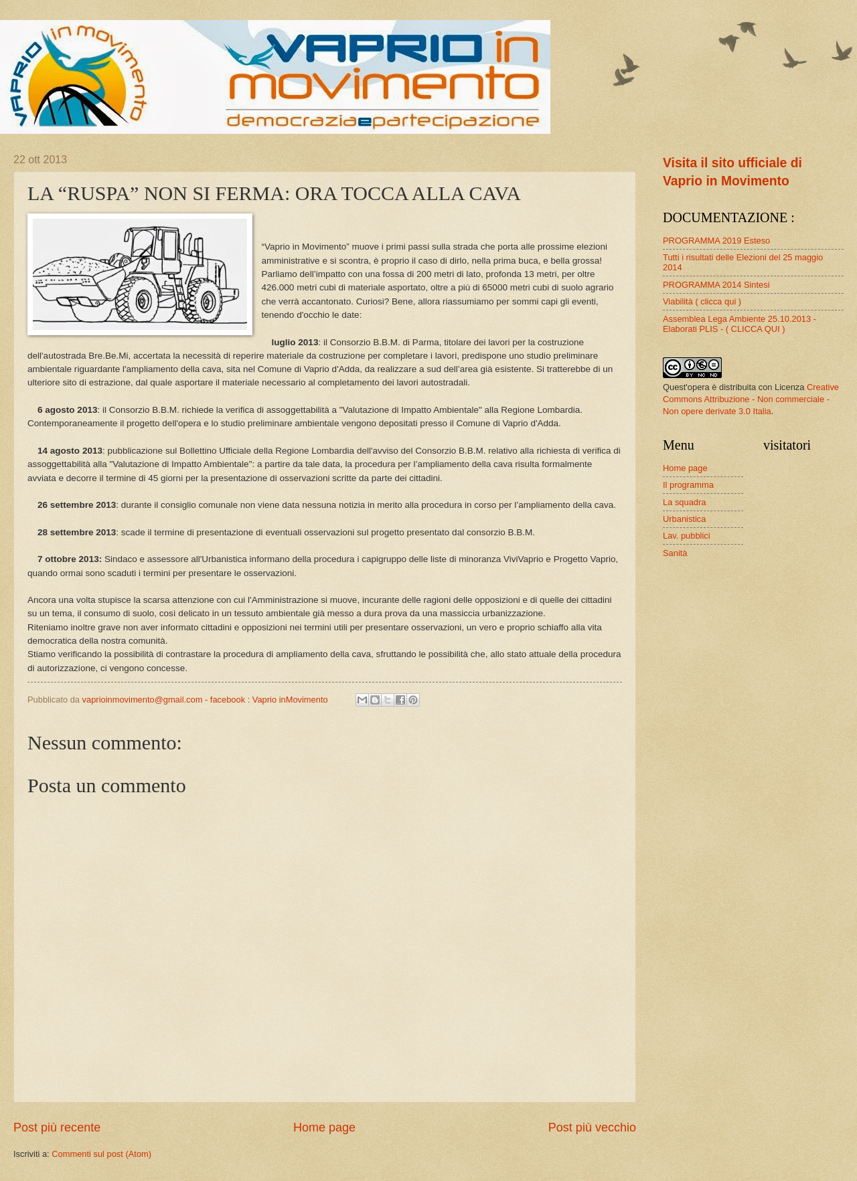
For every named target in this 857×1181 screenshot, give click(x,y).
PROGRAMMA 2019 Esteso (716, 241)
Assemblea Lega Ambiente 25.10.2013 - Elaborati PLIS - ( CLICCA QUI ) (739, 324)
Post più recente (56, 1127)
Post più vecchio (592, 1127)
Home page (324, 1127)
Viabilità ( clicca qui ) (702, 301)
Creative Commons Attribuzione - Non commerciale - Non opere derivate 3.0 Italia (751, 399)
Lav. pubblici (686, 536)
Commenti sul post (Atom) (101, 1154)
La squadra (684, 502)
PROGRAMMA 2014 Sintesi (716, 285)
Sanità (675, 553)
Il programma (688, 485)
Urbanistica (684, 519)
